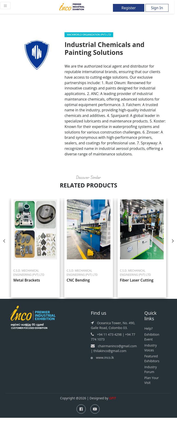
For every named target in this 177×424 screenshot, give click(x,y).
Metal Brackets (26, 286)
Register (128, 7)
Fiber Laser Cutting (136, 286)
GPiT (112, 404)
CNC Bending (78, 286)
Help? (148, 335)
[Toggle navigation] (5, 5)
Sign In (157, 7)
